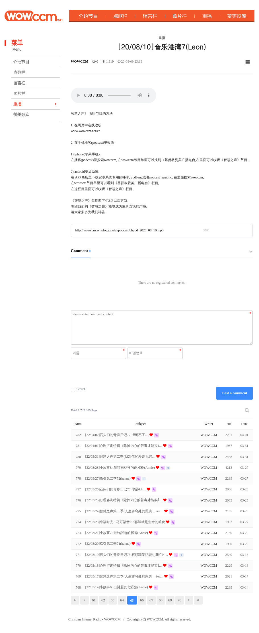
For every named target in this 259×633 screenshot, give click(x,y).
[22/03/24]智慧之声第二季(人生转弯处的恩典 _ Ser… (125, 511)
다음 (189, 600)
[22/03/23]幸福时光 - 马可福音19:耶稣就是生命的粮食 (125, 522)
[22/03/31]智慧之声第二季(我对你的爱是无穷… (121, 457)
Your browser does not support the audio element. (113, 95)
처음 (75, 600)
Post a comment (234, 393)
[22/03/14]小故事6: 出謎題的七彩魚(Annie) (117, 587)
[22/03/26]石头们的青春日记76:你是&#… (116, 489)
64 (122, 600)
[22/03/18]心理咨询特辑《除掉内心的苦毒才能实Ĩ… (124, 566)
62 (103, 600)
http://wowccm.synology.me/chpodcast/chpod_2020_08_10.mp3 (119, 230)
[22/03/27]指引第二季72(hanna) (108, 478)
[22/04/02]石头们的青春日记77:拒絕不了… (117, 435)
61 (94, 600)
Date (244, 424)
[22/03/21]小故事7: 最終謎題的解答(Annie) (117, 533)
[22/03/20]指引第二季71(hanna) (108, 544)
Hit (229, 424)
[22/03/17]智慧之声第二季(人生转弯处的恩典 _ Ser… (125, 576)
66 (142, 600)
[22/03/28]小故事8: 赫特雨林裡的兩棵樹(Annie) (120, 468)
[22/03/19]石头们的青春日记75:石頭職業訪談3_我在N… (127, 555)
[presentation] (127, 373)
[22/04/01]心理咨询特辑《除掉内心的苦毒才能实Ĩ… (124, 446)
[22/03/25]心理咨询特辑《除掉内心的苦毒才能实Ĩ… (124, 500)
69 (170, 600)
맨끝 (198, 600)
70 (179, 600)
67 (151, 600)
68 (161, 600)
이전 (84, 600)
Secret (78, 389)
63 (112, 600)
